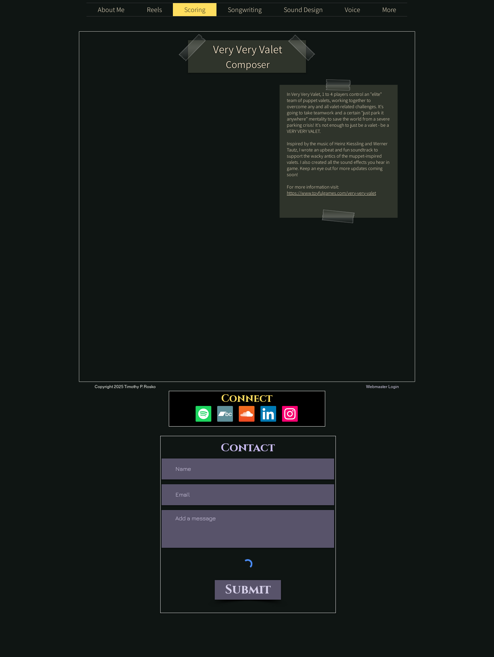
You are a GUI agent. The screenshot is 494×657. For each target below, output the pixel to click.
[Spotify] (203, 414)
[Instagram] (290, 414)
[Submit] (248, 590)
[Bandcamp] (225, 414)
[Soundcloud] (247, 414)
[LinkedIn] (268, 414)
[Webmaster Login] (382, 386)
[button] (389, 9)
